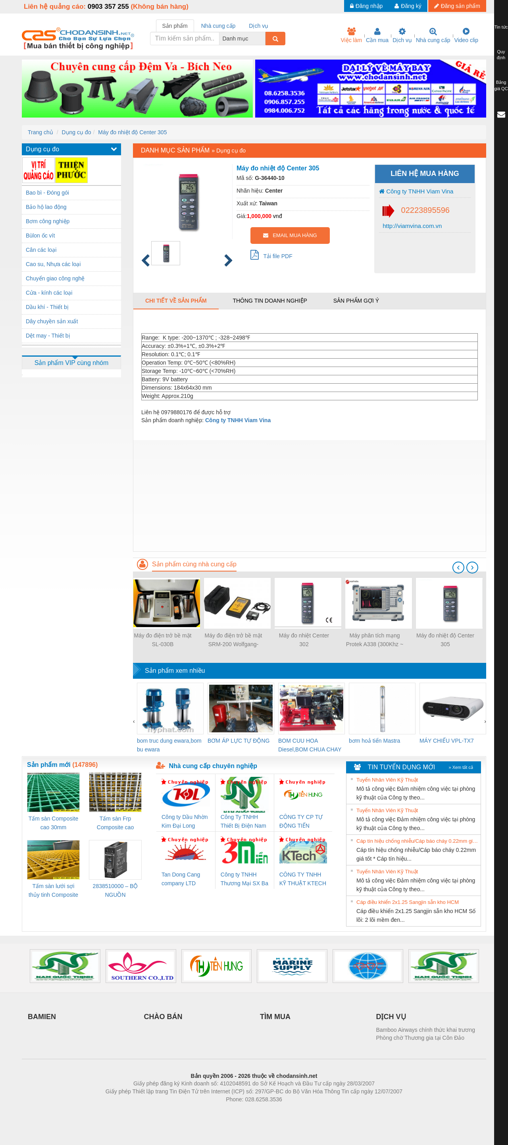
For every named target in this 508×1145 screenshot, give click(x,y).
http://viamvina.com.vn (411, 225)
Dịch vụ (402, 35)
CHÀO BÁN (163, 1017)
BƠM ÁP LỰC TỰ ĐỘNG (238, 741)
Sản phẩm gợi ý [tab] (356, 300)
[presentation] (458, 567)
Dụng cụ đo (76, 132)
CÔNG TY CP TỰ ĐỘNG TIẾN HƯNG (301, 822)
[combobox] (263, 38)
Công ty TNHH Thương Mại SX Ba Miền (244, 879)
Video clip (466, 35)
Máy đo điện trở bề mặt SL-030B (162, 639)
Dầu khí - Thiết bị (47, 307)
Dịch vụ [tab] (258, 26)
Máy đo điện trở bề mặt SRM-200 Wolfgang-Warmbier (233, 640)
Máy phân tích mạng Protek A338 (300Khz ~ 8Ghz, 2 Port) (374, 640)
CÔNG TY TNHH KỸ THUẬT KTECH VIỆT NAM (302, 879)
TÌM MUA (275, 1017)
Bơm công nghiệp (47, 221)
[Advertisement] (309, 495)
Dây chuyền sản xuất (52, 321)
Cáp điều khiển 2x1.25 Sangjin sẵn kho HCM (407, 902)
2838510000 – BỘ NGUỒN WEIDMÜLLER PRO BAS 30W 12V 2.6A (115, 891)
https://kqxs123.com (292, 1111)
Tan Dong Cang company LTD (181, 878)
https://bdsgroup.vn (243, 1111)
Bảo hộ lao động (46, 207)
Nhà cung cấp (433, 35)
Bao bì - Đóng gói (47, 192)
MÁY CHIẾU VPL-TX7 (446, 741)
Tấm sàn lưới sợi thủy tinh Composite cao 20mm (53, 891)
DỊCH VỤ (391, 1017)
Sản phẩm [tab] (175, 26)
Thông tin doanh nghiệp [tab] (270, 300)
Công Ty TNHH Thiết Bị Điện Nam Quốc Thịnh (243, 822)
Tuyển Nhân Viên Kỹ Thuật (387, 780)
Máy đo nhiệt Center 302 (304, 639)
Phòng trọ (203, 1111)
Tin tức (501, 27)
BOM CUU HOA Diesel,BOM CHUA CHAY (309, 745)
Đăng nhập (366, 6)
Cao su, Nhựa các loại (53, 264)
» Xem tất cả (460, 767)
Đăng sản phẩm (457, 6)
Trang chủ (40, 132)
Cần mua (377, 35)
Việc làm (351, 35)
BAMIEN (42, 1017)
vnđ (277, 216)
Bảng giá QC (501, 85)
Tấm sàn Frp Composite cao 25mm (115, 823)
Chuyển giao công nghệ (55, 278)
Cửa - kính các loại (49, 293)
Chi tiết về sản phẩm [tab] (176, 300)
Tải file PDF (271, 254)
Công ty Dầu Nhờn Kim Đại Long (185, 821)
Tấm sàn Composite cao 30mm (53, 822)
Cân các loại (41, 250)
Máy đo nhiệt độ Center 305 (132, 132)
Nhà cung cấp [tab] (218, 26)
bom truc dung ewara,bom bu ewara (169, 745)
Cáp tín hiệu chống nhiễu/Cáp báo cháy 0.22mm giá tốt (417, 841)
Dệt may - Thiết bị (48, 335)
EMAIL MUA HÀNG (290, 235)
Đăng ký (407, 6)
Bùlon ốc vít (40, 235)
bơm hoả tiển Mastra (374, 741)
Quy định (501, 54)
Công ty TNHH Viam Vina (416, 191)
